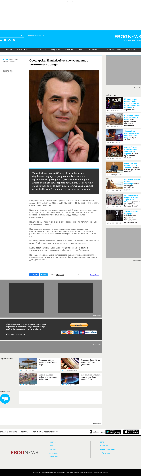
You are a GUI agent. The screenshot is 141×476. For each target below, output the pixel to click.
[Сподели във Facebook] (4, 71)
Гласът (52, 446)
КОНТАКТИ (13, 432)
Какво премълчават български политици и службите (131, 121)
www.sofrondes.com (95, 472)
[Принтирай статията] (11, 71)
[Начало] (1, 40)
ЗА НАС (3, 432)
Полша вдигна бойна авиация (131, 152)
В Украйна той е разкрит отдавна (132, 105)
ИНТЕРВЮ (42, 50)
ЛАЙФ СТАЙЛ (131, 50)
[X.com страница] (9, 40)
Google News (94, 275)
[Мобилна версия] (97, 432)
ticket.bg (105, 472)
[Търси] (22, 36)
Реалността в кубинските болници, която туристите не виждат (131, 217)
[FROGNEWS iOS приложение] (131, 432)
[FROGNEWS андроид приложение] (113, 432)
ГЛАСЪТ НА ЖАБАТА (24, 50)
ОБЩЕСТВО (55, 50)
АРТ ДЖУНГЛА (94, 50)
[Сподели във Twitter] (7, 71)
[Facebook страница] (5, 40)
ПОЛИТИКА (69, 50)
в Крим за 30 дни (131, 135)
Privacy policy (68, 472)
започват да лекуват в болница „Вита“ (132, 200)
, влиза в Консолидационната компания (132, 167)
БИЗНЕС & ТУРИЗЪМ (113, 50)
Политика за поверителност (45, 432)
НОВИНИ (8, 50)
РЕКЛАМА (24, 432)
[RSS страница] (14, 40)
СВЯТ (81, 50)
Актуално (53, 453)
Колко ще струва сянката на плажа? (132, 184)
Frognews (60, 275)
